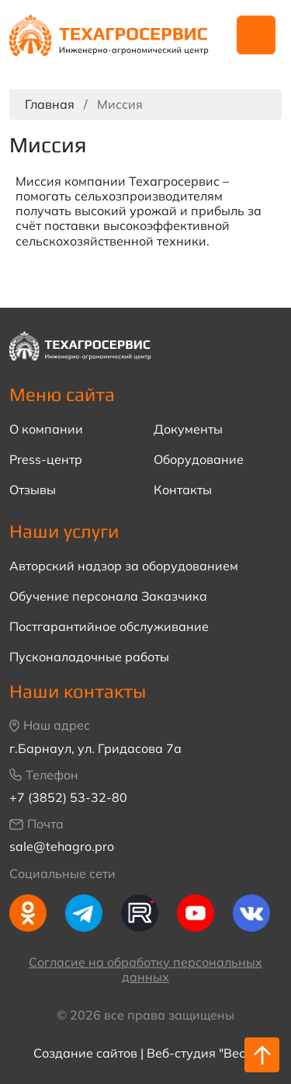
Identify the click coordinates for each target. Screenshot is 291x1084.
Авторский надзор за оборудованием (123, 566)
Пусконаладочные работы (89, 657)
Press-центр (45, 459)
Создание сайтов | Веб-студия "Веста (145, 1053)
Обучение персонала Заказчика (108, 596)
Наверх (262, 1055)
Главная (49, 104)
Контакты (183, 490)
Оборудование (199, 459)
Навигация (256, 35)
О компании (46, 429)
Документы (188, 429)
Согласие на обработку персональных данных (145, 969)
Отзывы (32, 490)
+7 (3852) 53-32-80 (68, 797)
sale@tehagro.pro (61, 846)
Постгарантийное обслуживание (109, 626)
